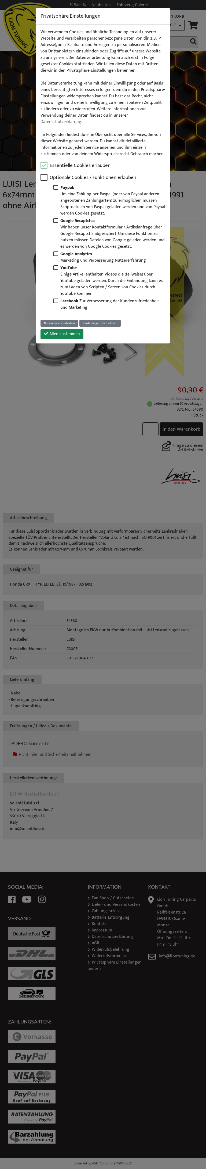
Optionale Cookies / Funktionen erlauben (93, 177)
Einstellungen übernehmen (100, 323)
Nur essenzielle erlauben (59, 323)
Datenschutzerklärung (61, 122)
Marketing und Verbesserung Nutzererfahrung (103, 257)
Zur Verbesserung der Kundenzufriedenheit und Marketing (109, 304)
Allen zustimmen (62, 334)
